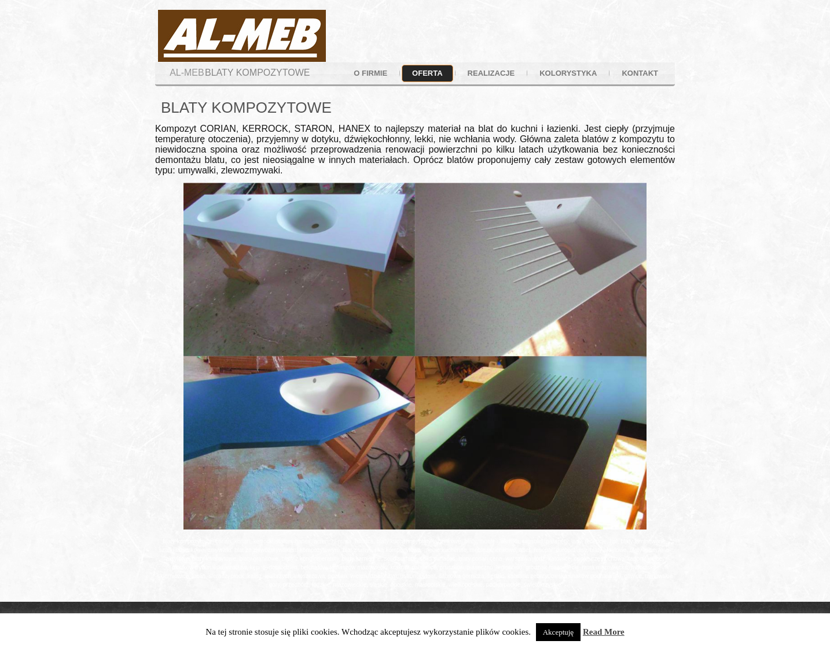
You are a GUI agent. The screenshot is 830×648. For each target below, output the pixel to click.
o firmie (370, 73)
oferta (427, 73)
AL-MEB (187, 72)
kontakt (640, 73)
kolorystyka (568, 73)
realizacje (491, 73)
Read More (604, 631)
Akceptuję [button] (558, 632)
